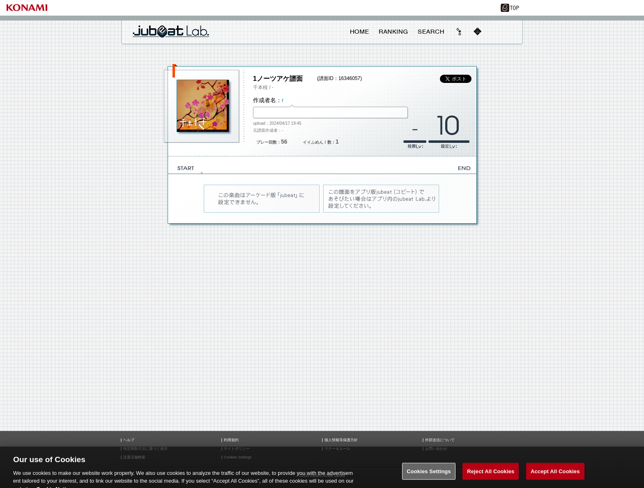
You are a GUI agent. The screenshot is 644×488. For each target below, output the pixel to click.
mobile (477, 32)
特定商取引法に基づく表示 (145, 449)
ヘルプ (128, 440)
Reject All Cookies (490, 475)
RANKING (393, 32)
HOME (359, 32)
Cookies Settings (429, 475)
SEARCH (431, 32)
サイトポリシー (237, 449)
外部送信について (440, 440)
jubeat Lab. (171, 31)
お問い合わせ (436, 449)
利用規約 (231, 440)
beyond (459, 32)
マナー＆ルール (337, 449)
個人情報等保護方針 (341, 440)
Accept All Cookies (555, 475)
